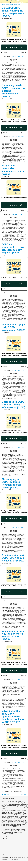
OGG (19, 56)
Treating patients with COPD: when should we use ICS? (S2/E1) (14, 558)
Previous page (5, 794)
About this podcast (15, 4)
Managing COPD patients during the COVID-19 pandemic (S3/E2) (13, 12)
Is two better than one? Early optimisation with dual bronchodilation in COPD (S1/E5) (13, 716)
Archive (7, 4)
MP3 (13, 56)
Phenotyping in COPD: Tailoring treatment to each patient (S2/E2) (12, 483)
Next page (23, 794)
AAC (16, 56)
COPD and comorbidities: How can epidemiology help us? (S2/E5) (13, 248)
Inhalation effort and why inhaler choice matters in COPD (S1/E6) (13, 635)
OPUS (22, 56)
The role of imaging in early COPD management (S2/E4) (14, 327)
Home (3, 4)
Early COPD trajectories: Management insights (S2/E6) (14, 169)
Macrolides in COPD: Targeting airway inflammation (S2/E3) (13, 404)
